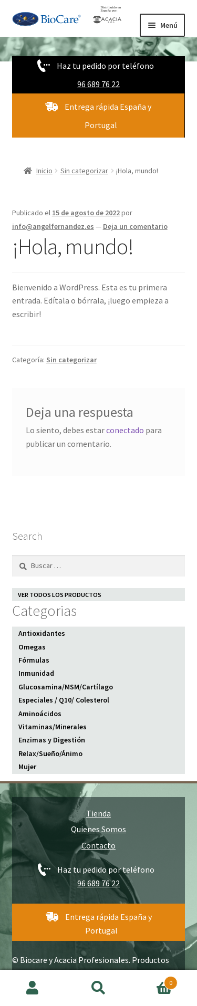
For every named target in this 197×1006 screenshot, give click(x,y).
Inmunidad (36, 673)
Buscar (98, 988)
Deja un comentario (135, 226)
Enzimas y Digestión (51, 740)
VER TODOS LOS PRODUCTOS (59, 595)
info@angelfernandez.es (53, 226)
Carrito (154, 980)
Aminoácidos (39, 713)
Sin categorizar (84, 170)
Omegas (32, 647)
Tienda (98, 813)
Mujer (27, 766)
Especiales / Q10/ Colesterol (63, 700)
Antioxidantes (41, 633)
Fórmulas (33, 660)
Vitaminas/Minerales (52, 726)
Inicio (44, 170)
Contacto (98, 845)
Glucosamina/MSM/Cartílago (65, 686)
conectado (125, 430)
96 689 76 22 (98, 84)
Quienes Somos (98, 829)
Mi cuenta (33, 988)
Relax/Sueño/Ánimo (50, 753)
